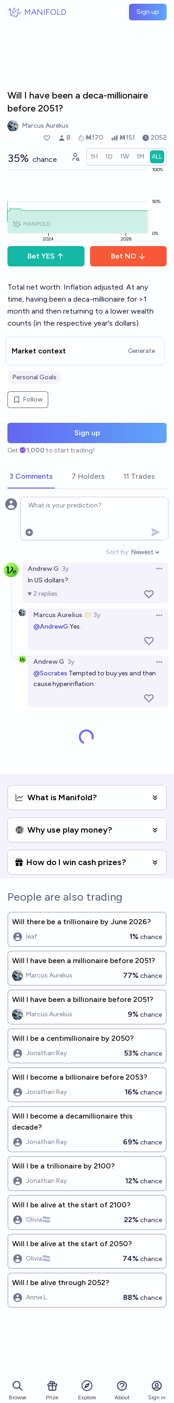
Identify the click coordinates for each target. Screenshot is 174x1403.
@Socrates (50, 673)
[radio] (94, 156)
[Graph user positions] (75, 156)
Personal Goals (34, 377)
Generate (141, 351)
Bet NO (128, 256)
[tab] (31, 476)
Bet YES (45, 256)
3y (65, 569)
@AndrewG (50, 626)
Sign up (147, 12)
